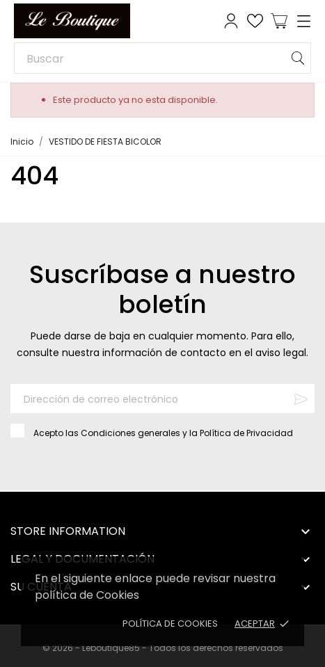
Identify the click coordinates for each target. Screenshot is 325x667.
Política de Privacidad (246, 433)
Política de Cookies (170, 623)
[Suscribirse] (301, 399)
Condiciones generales (130, 433)
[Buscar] (162, 58)
